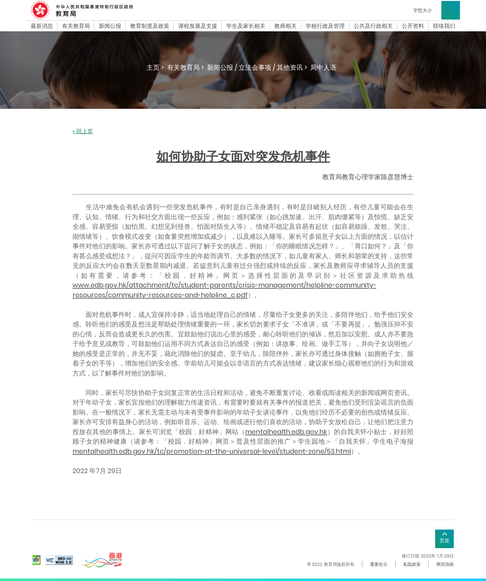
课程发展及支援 (197, 26)
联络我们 (444, 26)
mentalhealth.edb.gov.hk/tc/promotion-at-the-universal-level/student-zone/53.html (212, 451)
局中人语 (323, 67)
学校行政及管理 (325, 26)
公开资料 (413, 26)
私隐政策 (412, 564)
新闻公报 (110, 26)
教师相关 (285, 26)
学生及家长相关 (245, 26)
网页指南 (445, 564)
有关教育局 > (185, 67)
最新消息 (42, 26)
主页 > (155, 67)
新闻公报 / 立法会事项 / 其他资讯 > (257, 67)
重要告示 (378, 564)
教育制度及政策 (149, 26)
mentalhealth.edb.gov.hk (286, 431)
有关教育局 (76, 26)
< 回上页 (83, 131)
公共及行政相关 (373, 26)
